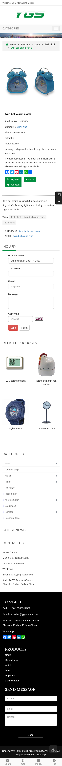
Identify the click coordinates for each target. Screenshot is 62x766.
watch (8, 475)
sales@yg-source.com (22, 574)
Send (13, 327)
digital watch (15, 428)
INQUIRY (13, 179)
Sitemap (41, 754)
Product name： (17, 255)
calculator (10, 487)
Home (13, 44)
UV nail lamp (12, 469)
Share (8, 761)
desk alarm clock (46, 428)
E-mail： (13, 281)
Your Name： (15, 268)
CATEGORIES (11, 28)
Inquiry (39, 761)
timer (8, 481)
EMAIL (30, 179)
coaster (9, 512)
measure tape (12, 518)
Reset (24, 327)
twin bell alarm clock (34, 217)
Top (54, 761)
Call (23, 761)
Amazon (13, 184)
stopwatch (10, 506)
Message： (14, 294)
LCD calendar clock (15, 380)
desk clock (50, 44)
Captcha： (14, 313)
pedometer (11, 494)
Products (25, 44)
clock (37, 44)
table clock (9, 222)
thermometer (12, 500)
